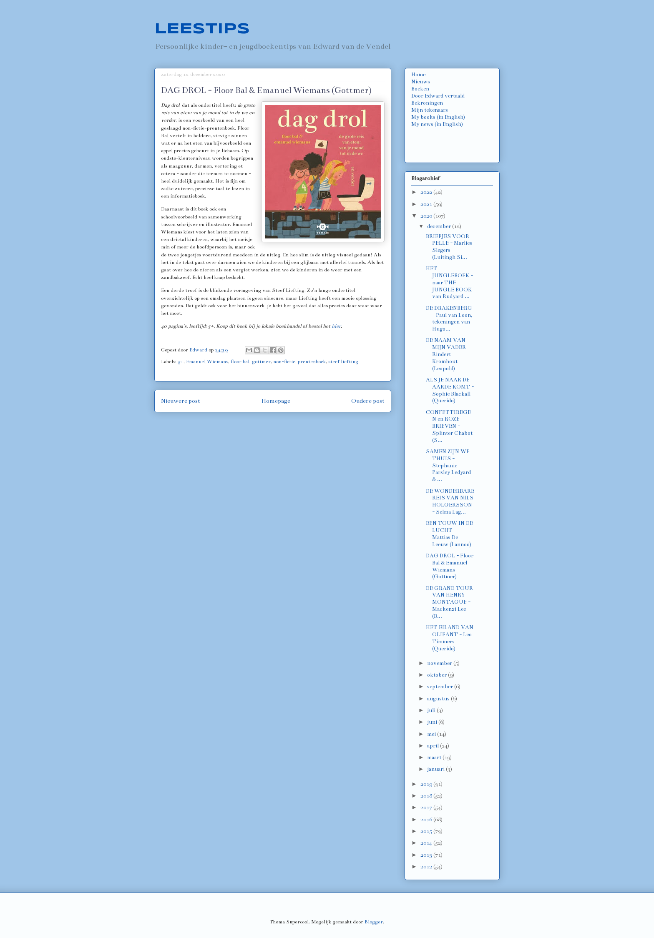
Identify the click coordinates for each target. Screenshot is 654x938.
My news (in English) (437, 124)
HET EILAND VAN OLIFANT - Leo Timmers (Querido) (449, 638)
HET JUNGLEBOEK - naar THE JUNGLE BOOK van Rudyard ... (449, 282)
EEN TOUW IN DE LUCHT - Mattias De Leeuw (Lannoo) (449, 533)
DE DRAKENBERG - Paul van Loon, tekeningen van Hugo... (449, 318)
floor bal (240, 361)
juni (432, 722)
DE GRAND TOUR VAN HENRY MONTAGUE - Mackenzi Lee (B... (449, 602)
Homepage (276, 400)
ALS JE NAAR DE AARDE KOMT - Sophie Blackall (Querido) (450, 390)
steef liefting (343, 361)
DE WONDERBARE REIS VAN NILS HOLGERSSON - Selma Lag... (450, 501)
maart (435, 757)
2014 (426, 843)
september (440, 686)
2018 (426, 796)
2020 (426, 216)
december (439, 226)
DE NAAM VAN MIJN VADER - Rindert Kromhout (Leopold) (448, 354)
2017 (426, 807)
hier (336, 326)
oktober (437, 675)
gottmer (261, 361)
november (440, 663)
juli (432, 710)
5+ (181, 361)
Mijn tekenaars (429, 110)
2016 (426, 819)
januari (436, 769)
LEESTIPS (202, 29)
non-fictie (284, 361)
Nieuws (420, 81)
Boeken (420, 88)
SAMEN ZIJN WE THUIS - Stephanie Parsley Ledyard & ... (448, 465)
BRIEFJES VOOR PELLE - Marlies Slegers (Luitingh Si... (449, 247)
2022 (426, 192)
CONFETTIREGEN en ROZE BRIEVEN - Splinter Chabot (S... (449, 426)
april (433, 745)
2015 (426, 831)
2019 (426, 784)
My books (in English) (438, 117)
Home (418, 74)
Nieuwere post (180, 400)
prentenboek (312, 361)
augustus (439, 698)
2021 (426, 204)
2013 (426, 855)
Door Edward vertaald (438, 96)
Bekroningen (427, 103)
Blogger (374, 922)
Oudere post (368, 400)
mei (432, 734)
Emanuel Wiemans (207, 361)
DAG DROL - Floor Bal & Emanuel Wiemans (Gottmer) (449, 566)
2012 (426, 866)
